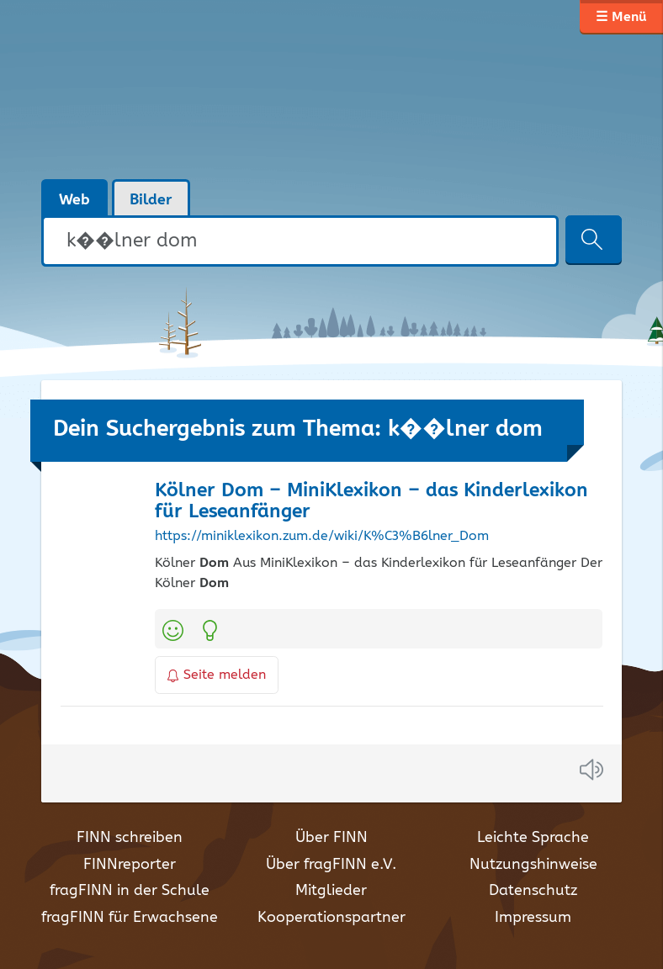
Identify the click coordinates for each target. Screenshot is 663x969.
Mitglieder (331, 891)
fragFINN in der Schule (130, 891)
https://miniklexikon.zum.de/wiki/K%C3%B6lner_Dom (322, 537)
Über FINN (331, 838)
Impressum (533, 917)
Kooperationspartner (331, 917)
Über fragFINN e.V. (331, 864)
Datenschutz (533, 891)
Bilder (151, 200)
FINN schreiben (130, 838)
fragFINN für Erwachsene (129, 917)
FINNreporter (129, 864)
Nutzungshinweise (533, 864)
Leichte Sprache (533, 838)
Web (74, 200)
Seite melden (217, 675)
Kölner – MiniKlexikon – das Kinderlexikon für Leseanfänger (371, 501)
